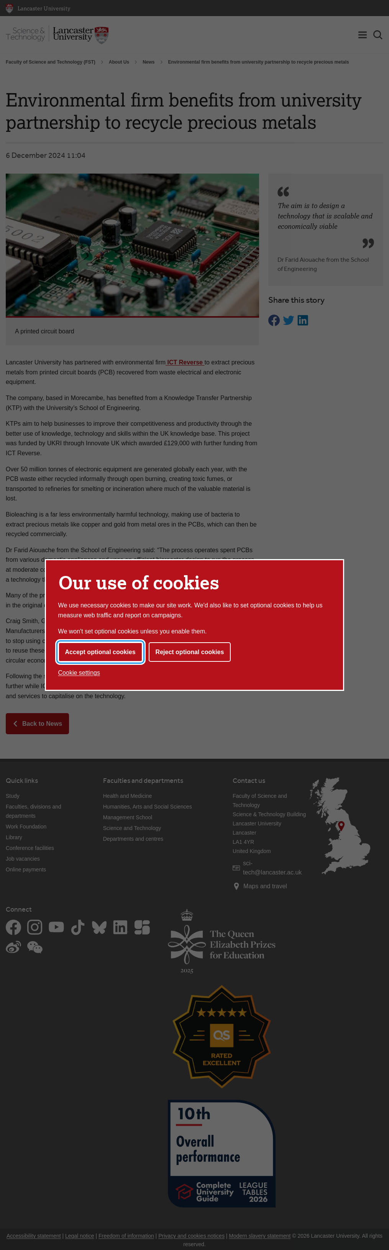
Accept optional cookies (100, 652)
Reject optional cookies (190, 652)
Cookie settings (79, 672)
